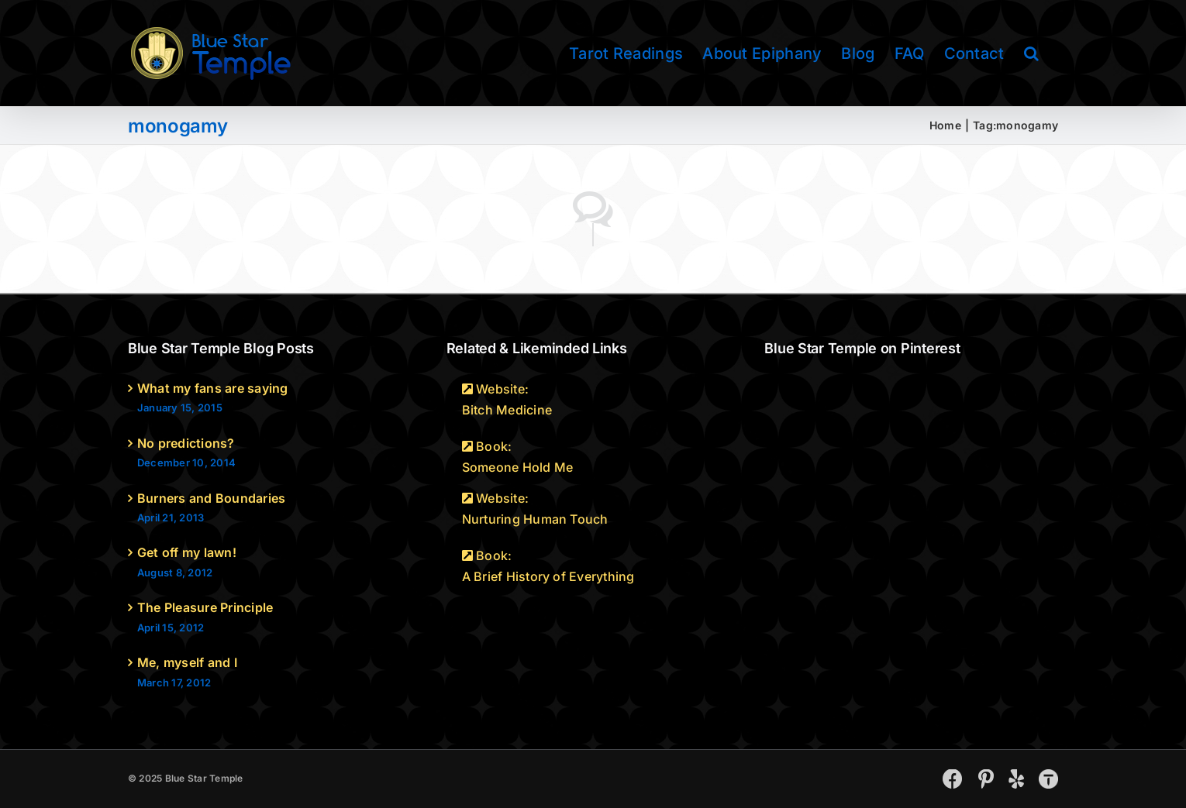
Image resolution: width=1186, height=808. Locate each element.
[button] (1031, 53)
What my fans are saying (212, 388)
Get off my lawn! (186, 552)
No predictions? (186, 443)
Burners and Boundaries (211, 498)
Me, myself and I (187, 662)
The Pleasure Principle (205, 607)
